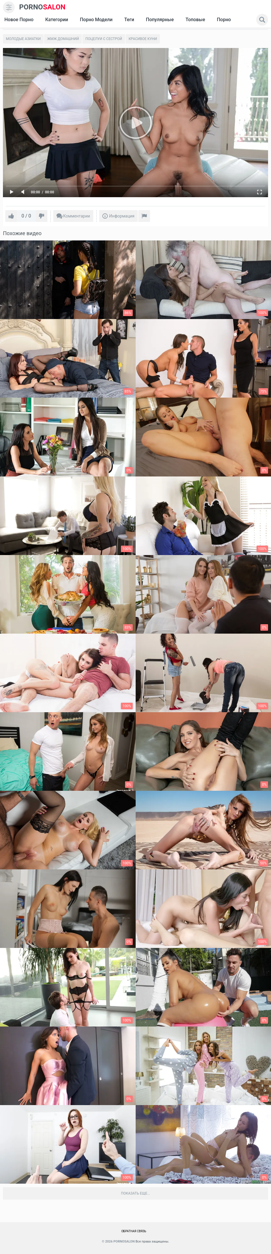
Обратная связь (133, 1231)
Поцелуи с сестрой (103, 39)
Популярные (160, 19)
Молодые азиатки (23, 39)
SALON (42, 7)
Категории (56, 19)
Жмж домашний (63, 39)
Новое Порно (19, 19)
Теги (129, 19)
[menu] (9, 7)
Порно (224, 19)
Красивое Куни (143, 39)
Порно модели (96, 19)
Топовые (195, 19)
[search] (262, 20)
